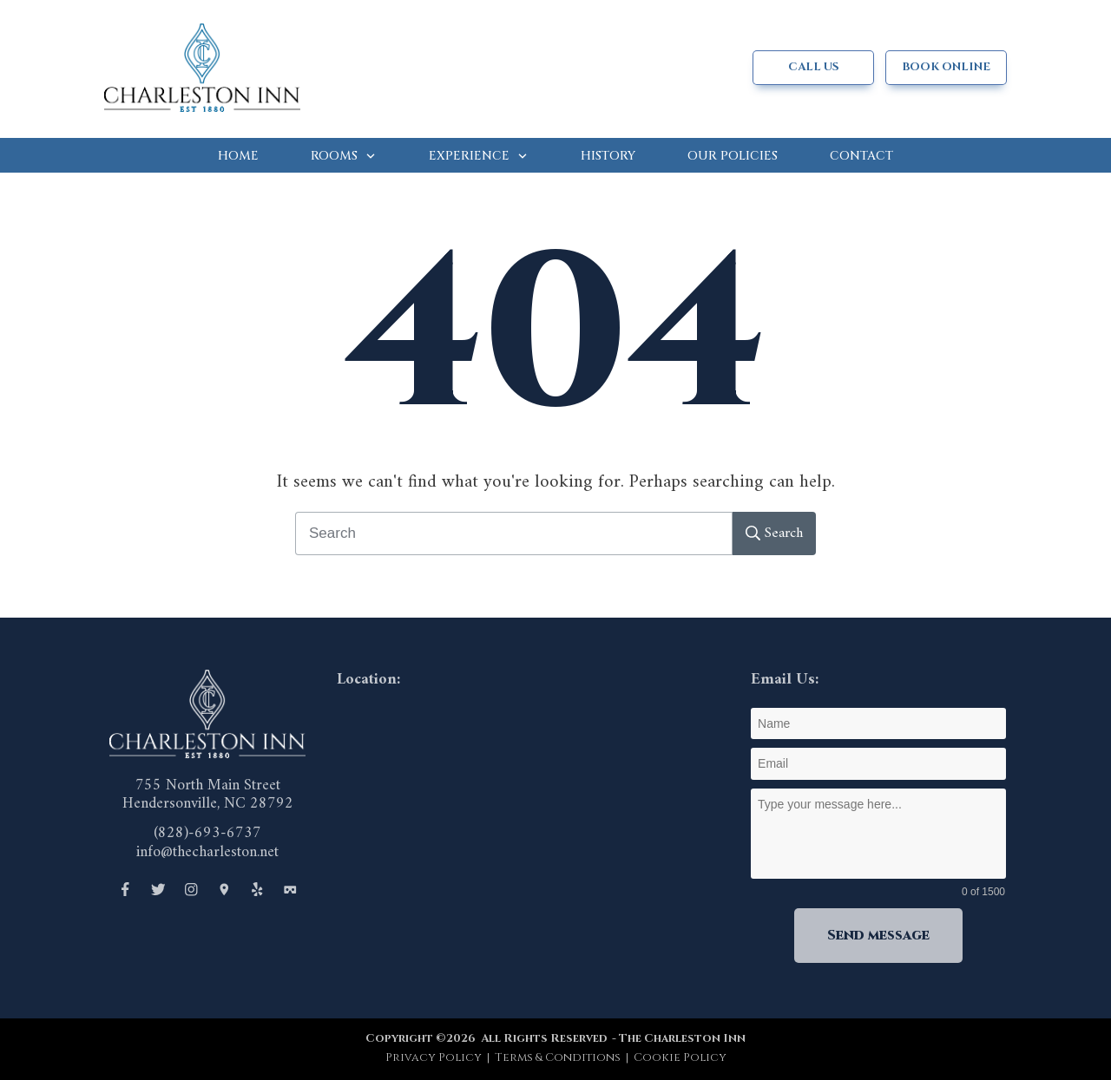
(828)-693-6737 (207, 833)
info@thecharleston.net (207, 852)
